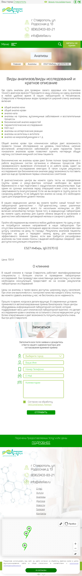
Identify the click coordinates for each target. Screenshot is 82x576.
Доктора (40, 501)
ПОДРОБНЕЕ (41, 443)
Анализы (32, 64)
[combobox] (43, 356)
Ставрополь (20, 1)
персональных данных (40, 404)
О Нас (39, 488)
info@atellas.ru (41, 36)
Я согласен (41, 570)
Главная (17, 64)
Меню (9, 44)
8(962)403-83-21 (43, 29)
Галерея (40, 509)
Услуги (39, 493)
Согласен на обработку (40, 403)
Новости (40, 505)
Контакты (41, 513)
